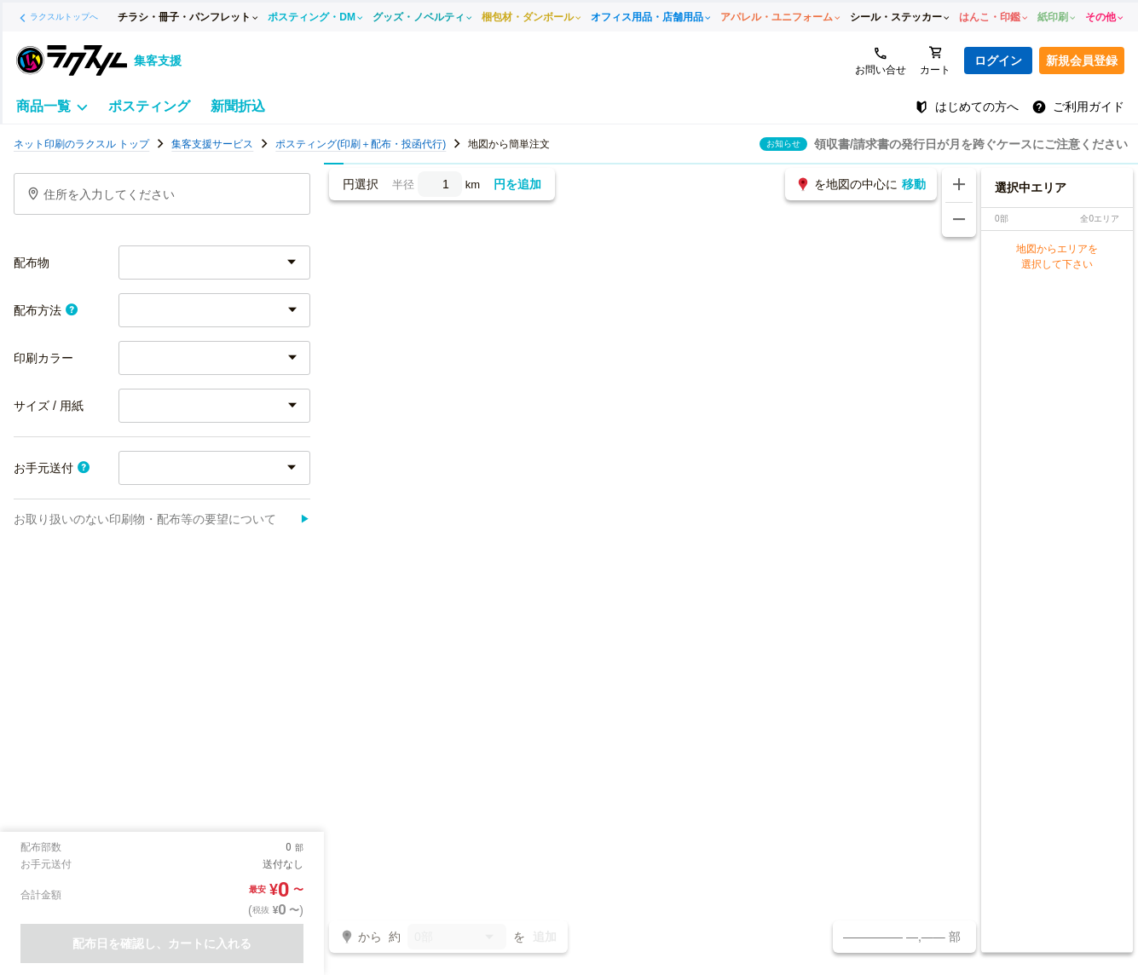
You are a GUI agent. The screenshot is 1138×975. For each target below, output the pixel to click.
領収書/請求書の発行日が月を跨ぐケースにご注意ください (971, 144)
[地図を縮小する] (959, 220)
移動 (914, 184)
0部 (457, 937)
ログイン (998, 60)
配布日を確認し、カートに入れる (161, 943)
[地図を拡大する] (959, 185)
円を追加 (517, 184)
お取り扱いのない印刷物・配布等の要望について (162, 519)
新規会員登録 (1082, 60)
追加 (545, 936)
